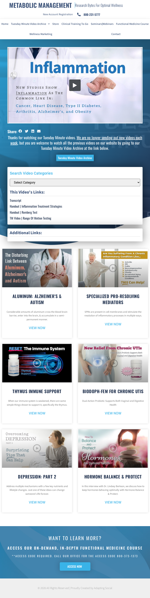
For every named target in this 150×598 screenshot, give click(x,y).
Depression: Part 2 (37, 476)
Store (55, 24)
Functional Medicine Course (132, 24)
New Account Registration (58, 14)
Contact (116, 34)
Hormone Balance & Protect (113, 476)
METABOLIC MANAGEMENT (40, 5)
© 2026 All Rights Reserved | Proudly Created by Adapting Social (75, 588)
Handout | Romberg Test (23, 212)
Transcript (15, 200)
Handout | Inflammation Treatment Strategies (36, 206)
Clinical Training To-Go (75, 24)
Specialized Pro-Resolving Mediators (113, 299)
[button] (20, 131)
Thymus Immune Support (37, 391)
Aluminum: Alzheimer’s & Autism (37, 299)
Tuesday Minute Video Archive (30, 24)
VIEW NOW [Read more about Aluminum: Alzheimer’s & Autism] (37, 328)
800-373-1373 (127, 556)
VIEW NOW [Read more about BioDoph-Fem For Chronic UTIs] (113, 413)
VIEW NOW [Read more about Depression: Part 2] (37, 502)
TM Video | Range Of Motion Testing (30, 218)
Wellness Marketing (40, 34)
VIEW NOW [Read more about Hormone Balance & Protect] (113, 502)
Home (4, 24)
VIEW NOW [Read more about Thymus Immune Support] (37, 413)
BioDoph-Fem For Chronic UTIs (113, 391)
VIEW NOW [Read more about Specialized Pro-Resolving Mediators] (113, 324)
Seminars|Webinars (102, 24)
